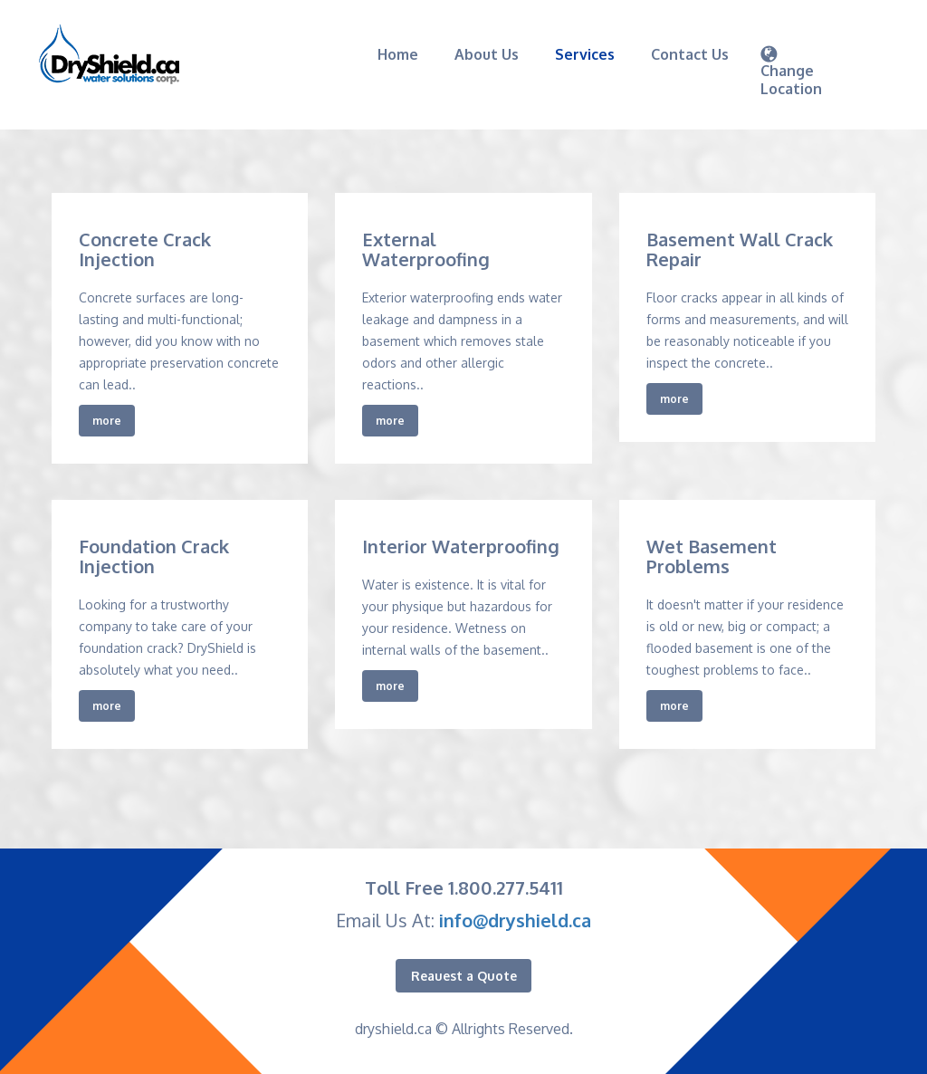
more (106, 420)
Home (397, 54)
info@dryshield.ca (515, 920)
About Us (486, 54)
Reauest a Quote (464, 975)
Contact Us (690, 54)
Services (585, 54)
